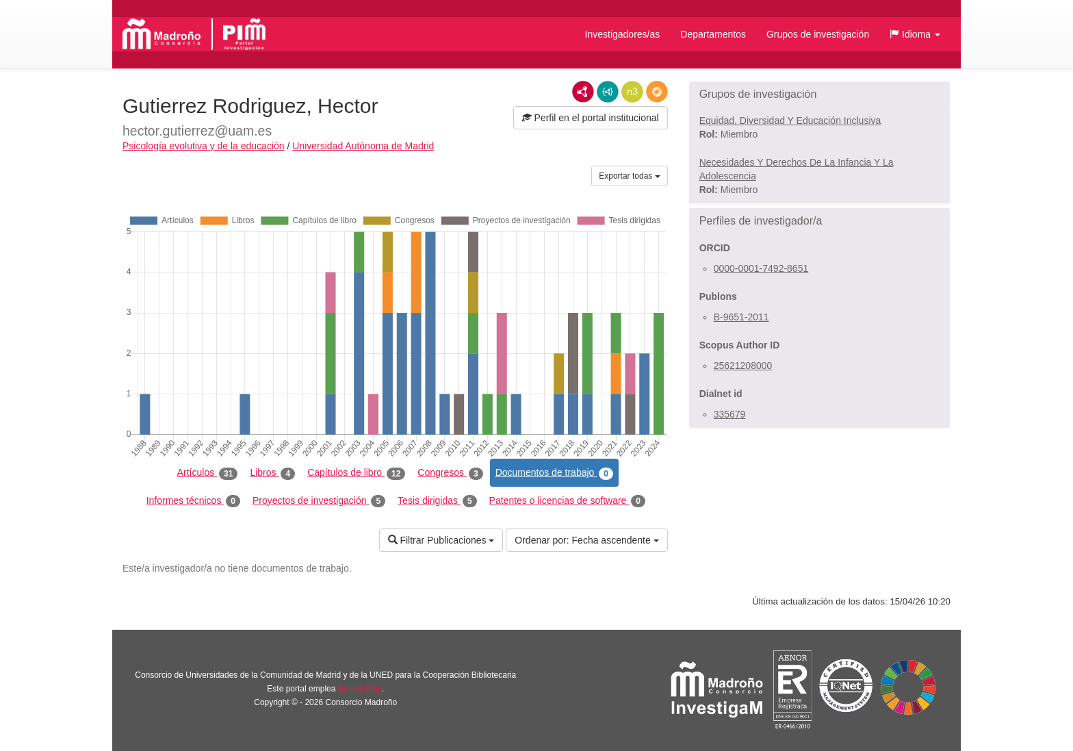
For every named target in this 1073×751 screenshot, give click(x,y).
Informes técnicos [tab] (193, 501)
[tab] (819, 94)
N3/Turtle (632, 92)
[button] (915, 34)
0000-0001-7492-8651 (761, 268)
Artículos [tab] (207, 473)
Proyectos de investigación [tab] (319, 501)
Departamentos (713, 34)
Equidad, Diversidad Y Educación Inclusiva (790, 120)
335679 (730, 414)
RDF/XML (583, 92)
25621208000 (743, 365)
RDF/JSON (657, 92)
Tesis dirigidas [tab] (437, 501)
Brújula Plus (360, 688)
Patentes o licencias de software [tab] (567, 501)
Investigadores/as (622, 34)
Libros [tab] (272, 473)
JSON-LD (608, 92)
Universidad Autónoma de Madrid (363, 145)
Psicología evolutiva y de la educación (203, 145)
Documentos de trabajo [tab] (554, 473)
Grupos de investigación (817, 34)
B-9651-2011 (741, 316)
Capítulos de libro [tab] (356, 473)
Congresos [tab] (449, 473)
